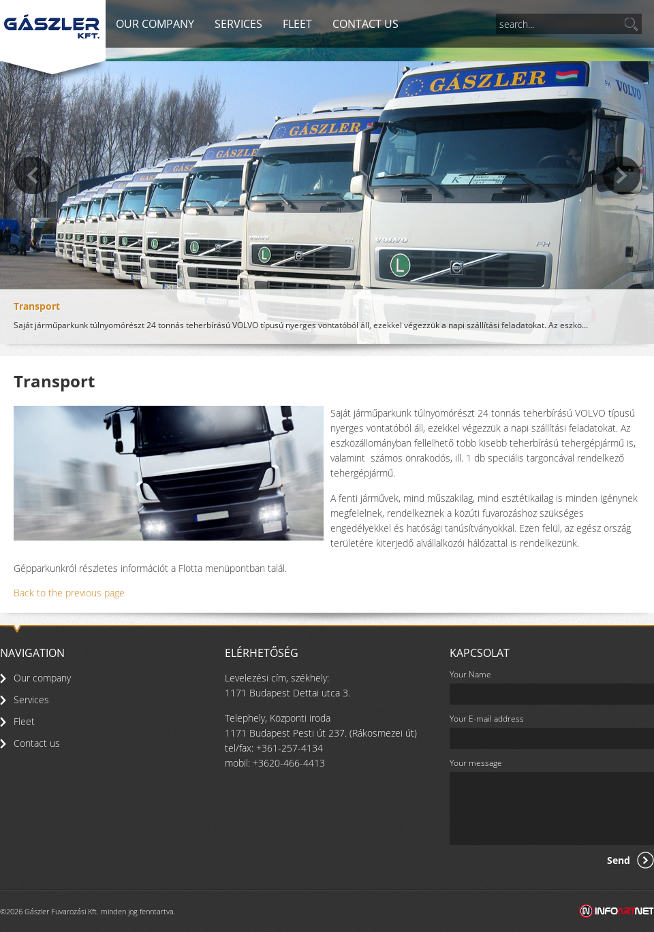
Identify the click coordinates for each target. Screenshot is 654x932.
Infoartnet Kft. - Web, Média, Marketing (616, 911)
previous (32, 175)
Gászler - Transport (52, 26)
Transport (37, 306)
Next (621, 175)
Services (238, 23)
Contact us (365, 23)
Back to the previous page (69, 592)
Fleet (297, 23)
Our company (155, 23)
